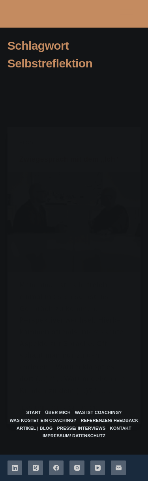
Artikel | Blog (35, 428)
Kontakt (120, 428)
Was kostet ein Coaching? (42, 420)
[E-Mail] (118, 467)
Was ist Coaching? (98, 412)
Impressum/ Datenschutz (74, 435)
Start (33, 412)
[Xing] (35, 467)
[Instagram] (76, 467)
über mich (58, 412)
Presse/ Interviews (81, 428)
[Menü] (127, 14)
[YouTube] (97, 467)
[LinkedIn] (14, 467)
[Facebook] (56, 467)
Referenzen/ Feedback (109, 420)
